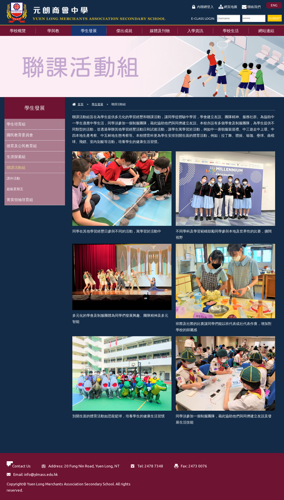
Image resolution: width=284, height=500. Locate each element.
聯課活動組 (16, 167)
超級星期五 (15, 189)
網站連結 (271, 29)
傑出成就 (129, 29)
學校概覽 (23, 29)
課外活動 (13, 178)
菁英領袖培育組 (20, 199)
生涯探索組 (16, 156)
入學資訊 (200, 29)
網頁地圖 (230, 7)
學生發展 (93, 29)
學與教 (59, 29)
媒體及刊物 (164, 29)
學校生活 (235, 29)
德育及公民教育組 (22, 146)
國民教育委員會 (20, 135)
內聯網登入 (205, 7)
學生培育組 (16, 124)
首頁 (80, 104)
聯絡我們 (254, 7)
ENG (274, 5)
